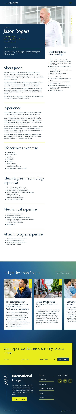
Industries (42, 380)
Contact (41, 398)
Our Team (10, 9)
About (41, 393)
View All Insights (64, 273)
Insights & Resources (46, 389)
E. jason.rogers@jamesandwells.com (15, 39)
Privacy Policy (62, 410)
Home (5, 9)
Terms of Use (69, 410)
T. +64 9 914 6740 (9, 37)
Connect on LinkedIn (10, 42)
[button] (7, 333)
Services (42, 375)
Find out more (19, 399)
